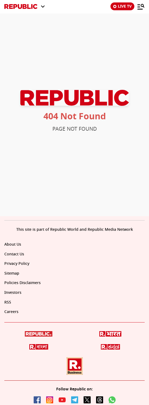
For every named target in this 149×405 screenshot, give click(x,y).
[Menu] (141, 6)
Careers (11, 312)
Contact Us (14, 254)
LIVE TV (122, 6)
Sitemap (11, 273)
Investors (12, 292)
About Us (12, 244)
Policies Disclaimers (22, 283)
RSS (7, 302)
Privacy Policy (16, 263)
